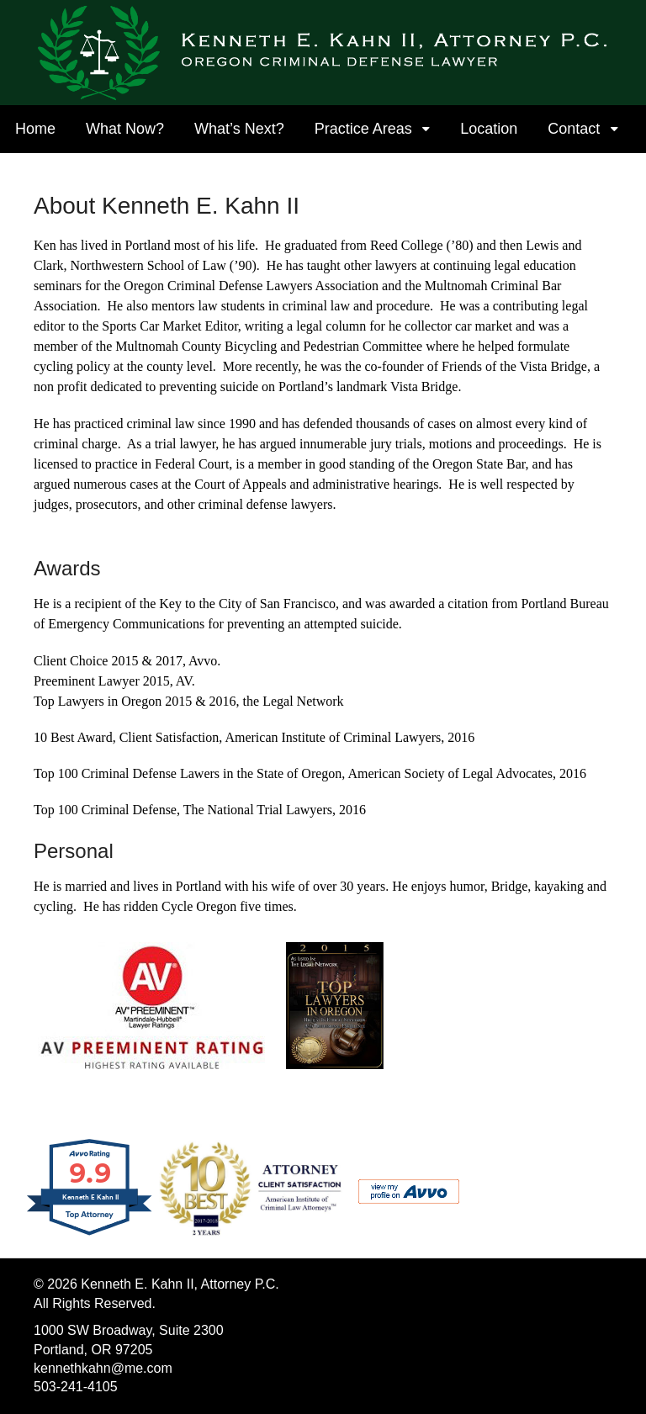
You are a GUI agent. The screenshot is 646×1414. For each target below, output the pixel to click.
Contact (574, 128)
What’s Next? (239, 128)
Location (488, 128)
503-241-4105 (76, 1387)
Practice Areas (363, 128)
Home (35, 128)
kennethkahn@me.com (103, 1368)
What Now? (125, 128)
